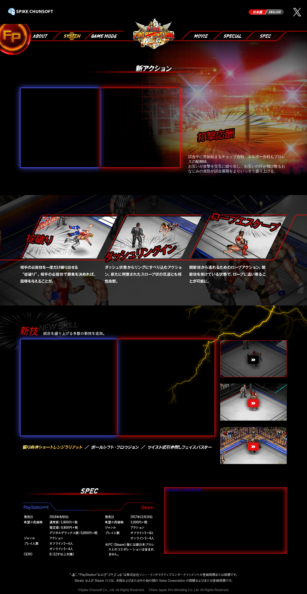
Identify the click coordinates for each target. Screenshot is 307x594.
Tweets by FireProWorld (182, 489)
